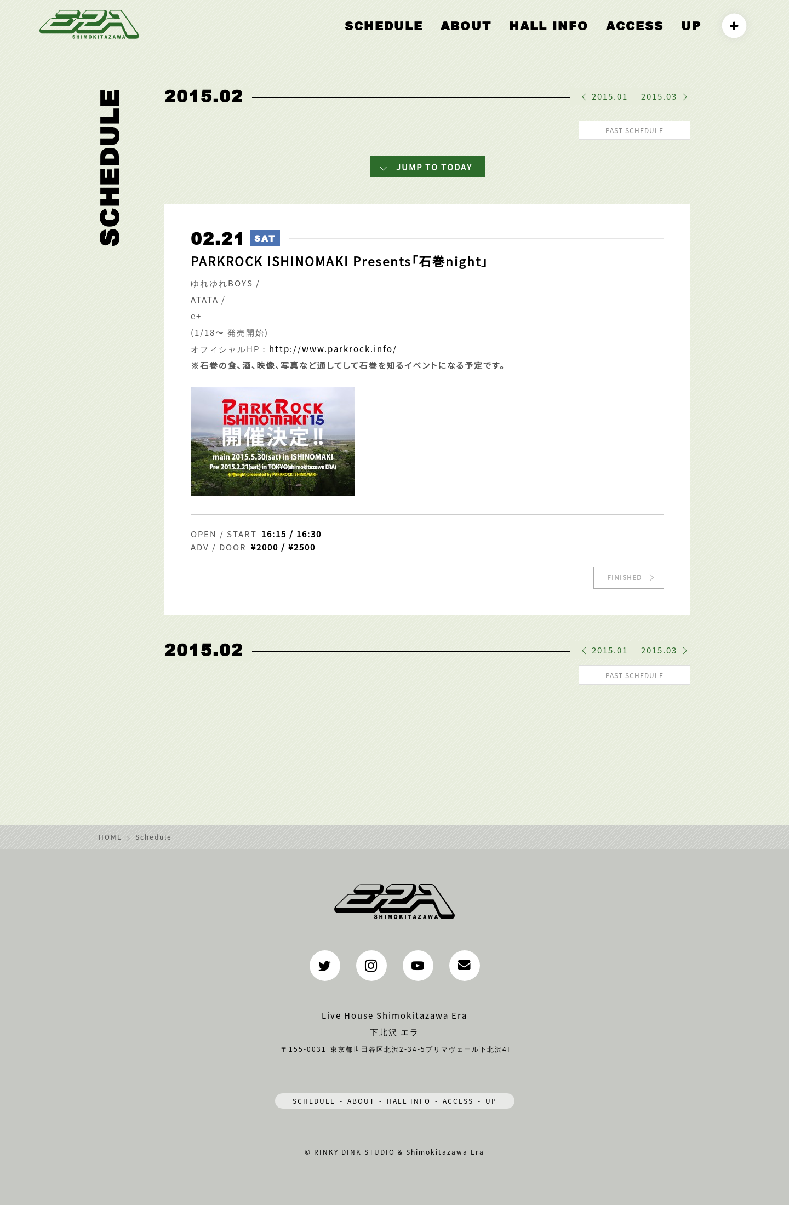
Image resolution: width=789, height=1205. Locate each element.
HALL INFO (576, 37)
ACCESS (646, 37)
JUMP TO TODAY (434, 165)
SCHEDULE (314, 1097)
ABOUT (509, 37)
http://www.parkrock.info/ (333, 347)
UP (693, 37)
